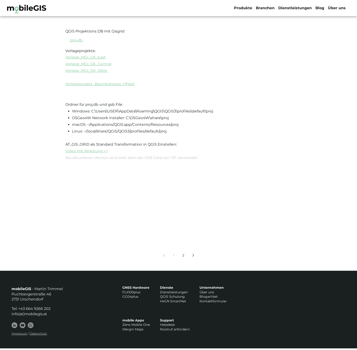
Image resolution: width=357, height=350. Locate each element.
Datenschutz (38, 333)
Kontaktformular (213, 301)
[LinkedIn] (14, 325)
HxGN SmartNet (173, 301)
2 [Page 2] (183, 255)
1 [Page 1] (173, 255)
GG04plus (130, 296)
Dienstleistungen (174, 292)
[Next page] (193, 255)
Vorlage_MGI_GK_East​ (85, 57)
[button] (243, 8)
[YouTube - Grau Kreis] (22, 325)
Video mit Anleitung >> (86, 151)
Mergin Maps (132, 329)
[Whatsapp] (30, 325)
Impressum (19, 333)
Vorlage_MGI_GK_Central (88, 64)
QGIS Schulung (172, 296)
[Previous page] (164, 255)
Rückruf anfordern (175, 329)
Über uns (207, 292)
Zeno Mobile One (136, 325)
